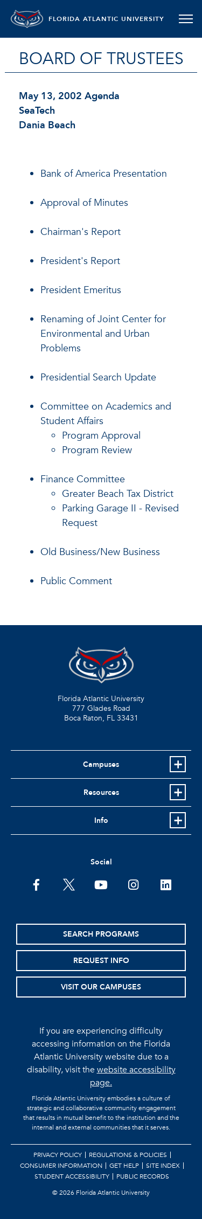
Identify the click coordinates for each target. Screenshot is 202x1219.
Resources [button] (101, 792)
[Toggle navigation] (186, 19)
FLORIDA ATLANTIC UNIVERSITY (106, 19)
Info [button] (101, 820)
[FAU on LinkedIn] (165, 883)
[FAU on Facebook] (36, 883)
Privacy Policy (57, 1155)
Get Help (124, 1165)
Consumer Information (61, 1165)
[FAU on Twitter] (68, 883)
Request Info (101, 960)
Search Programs (101, 934)
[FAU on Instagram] (133, 883)
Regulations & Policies (128, 1155)
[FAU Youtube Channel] (101, 883)
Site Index (163, 1165)
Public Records (142, 1176)
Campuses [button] (101, 764)
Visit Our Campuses (101, 987)
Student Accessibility (71, 1176)
